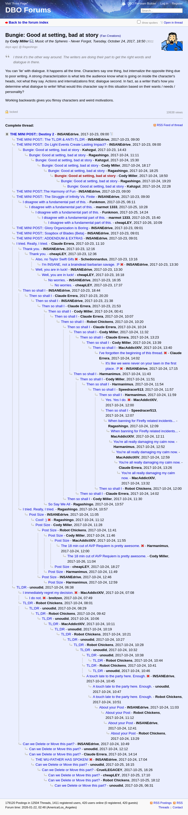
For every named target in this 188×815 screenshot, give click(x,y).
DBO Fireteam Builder (142, 3)
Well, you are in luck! (52, 269)
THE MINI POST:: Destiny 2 (32, 134)
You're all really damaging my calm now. (144, 442)
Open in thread (173, 22)
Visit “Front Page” (16, 3)
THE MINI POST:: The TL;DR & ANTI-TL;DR (50, 139)
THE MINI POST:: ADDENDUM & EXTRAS (49, 238)
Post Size (36, 514)
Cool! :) (41, 520)
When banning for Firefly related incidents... (141, 421)
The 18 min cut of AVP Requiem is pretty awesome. (100, 546)
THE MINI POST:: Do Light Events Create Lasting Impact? (61, 144)
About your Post (111, 707)
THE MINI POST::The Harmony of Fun (46, 191)
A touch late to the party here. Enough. (116, 676)
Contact (178, 807)
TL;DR (21, 587)
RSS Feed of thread (170, 125)
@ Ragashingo (28, 46)
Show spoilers (150, 22)
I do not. (35, 598)
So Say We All (59, 504)
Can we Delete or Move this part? (49, 744)
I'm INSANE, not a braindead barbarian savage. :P (80, 264)
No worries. (57, 280)
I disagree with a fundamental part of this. (54, 202)
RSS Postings (163, 802)
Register (177, 3)
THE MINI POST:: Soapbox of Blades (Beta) (50, 233)
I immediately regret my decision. (48, 593)
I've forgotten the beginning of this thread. (131, 353)
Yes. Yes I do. (116, 400)
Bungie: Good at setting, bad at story (51, 150)
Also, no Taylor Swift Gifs (55, 259)
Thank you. (31, 249)
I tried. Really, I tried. (32, 244)
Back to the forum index (28, 22)
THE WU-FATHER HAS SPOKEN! (62, 759)
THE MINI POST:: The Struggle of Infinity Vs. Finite (55, 197)
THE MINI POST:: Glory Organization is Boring (52, 228)
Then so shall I (34, 290)
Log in (164, 3)
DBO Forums (28, 10)
